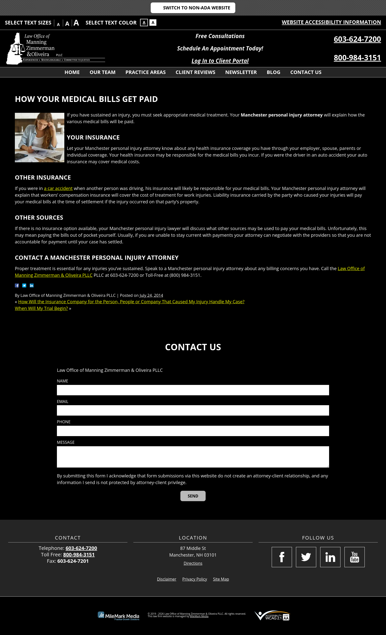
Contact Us (305, 72)
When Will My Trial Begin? (41, 308)
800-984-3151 (357, 57)
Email (62, 401)
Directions (193, 563)
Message (65, 442)
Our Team (103, 72)
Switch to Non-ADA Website (196, 8)
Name (62, 381)
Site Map (221, 579)
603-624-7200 (357, 39)
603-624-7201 (73, 561)
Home (72, 72)
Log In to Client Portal (220, 61)
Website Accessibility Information (331, 22)
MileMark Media (199, 616)
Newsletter (241, 72)
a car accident (58, 188)
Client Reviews (195, 72)
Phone (64, 421)
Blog (273, 72)
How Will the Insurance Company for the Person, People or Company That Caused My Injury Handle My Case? (131, 302)
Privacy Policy (194, 579)
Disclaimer (166, 579)
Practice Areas (145, 72)
